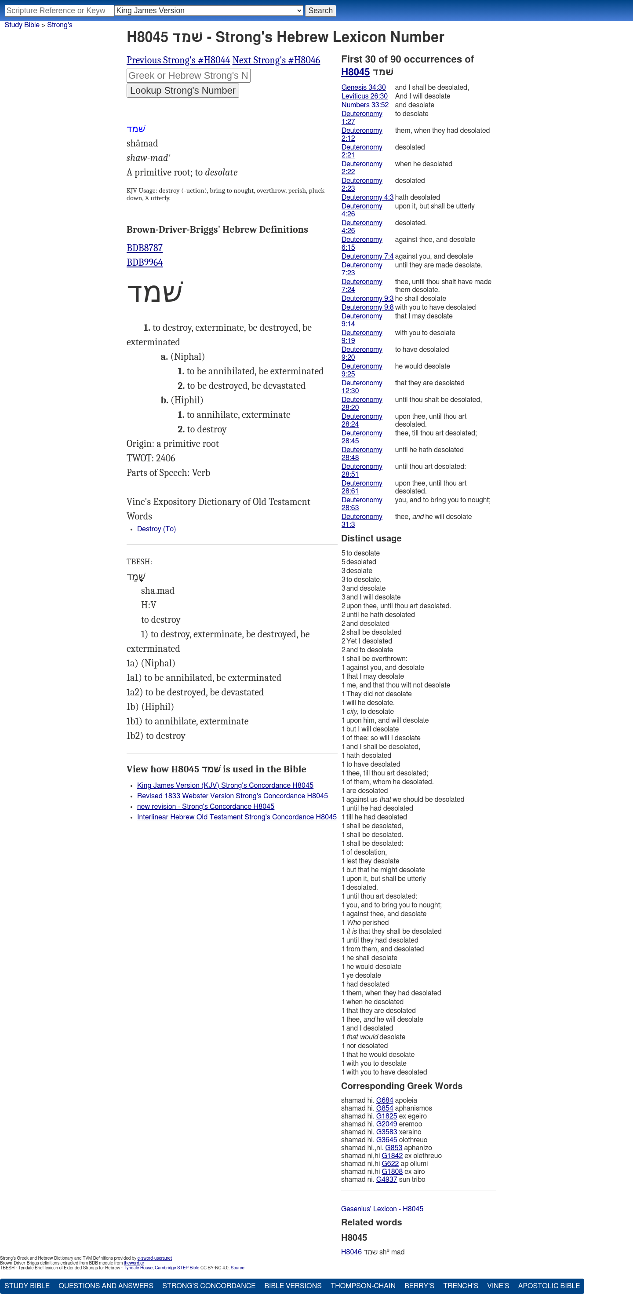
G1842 (392, 1155)
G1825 (386, 1116)
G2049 (386, 1124)
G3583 (386, 1132)
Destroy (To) (156, 529)
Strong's (60, 25)
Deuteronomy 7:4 (368, 256)
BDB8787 (145, 248)
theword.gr (134, 1263)
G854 (384, 1108)
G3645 (386, 1140)
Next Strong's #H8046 (276, 60)
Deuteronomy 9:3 (368, 298)
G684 (384, 1100)
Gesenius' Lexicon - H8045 (382, 1209)
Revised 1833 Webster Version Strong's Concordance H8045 (232, 796)
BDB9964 (145, 262)
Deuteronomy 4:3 (368, 197)
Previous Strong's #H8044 (178, 60)
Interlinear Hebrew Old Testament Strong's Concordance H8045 (237, 817)
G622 (390, 1163)
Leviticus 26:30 (365, 96)
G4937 (386, 1179)
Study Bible (22, 25)
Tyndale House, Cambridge (150, 1268)
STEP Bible (188, 1268)
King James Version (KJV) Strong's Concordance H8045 (225, 785)
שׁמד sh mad (373, 1252)
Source (237, 1268)
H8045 (355, 72)
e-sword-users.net (155, 1258)
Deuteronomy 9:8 (368, 307)
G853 (394, 1147)
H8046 (351, 1252)
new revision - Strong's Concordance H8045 (205, 806)
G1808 (392, 1171)
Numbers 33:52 (365, 105)
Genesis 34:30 (364, 87)
